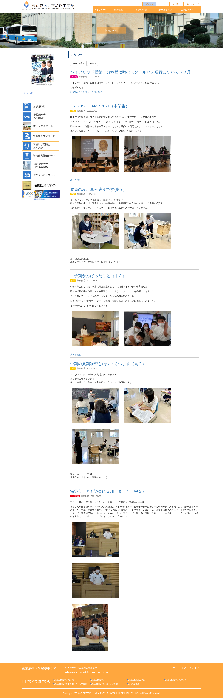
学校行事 (75, 496)
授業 (73, 111)
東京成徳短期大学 (137, 679)
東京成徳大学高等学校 (176, 679)
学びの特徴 (141, 9)
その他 (74, 76)
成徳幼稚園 (133, 683)
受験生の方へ (187, 9)
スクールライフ (164, 9)
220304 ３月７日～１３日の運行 (86, 92)
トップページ (100, 9)
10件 (92, 63)
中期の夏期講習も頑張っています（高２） (108, 364)
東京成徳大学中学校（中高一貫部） (72, 683)
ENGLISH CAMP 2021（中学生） (99, 106)
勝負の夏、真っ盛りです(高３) (97, 189)
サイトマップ (179, 667)
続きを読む (75, 180)
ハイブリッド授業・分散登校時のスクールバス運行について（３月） (132, 72)
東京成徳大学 (97, 679)
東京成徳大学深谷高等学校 (104, 683)
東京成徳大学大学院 (64, 679)
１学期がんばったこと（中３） (98, 275)
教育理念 (118, 9)
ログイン (194, 667)
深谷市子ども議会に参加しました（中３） (108, 491)
